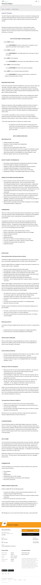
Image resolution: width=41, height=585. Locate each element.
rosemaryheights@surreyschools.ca (9, 546)
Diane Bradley (35, 539)
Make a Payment (30, 530)
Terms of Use (10, 579)
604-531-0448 (5, 542)
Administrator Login (25, 552)
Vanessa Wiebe (36, 542)
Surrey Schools (4, 578)
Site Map (15, 579)
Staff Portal (20, 579)
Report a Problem (25, 554)
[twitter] (3, 574)
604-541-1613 (4, 539)
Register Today (30, 534)
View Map (3, 534)
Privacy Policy (4, 579)
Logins (25, 579)
